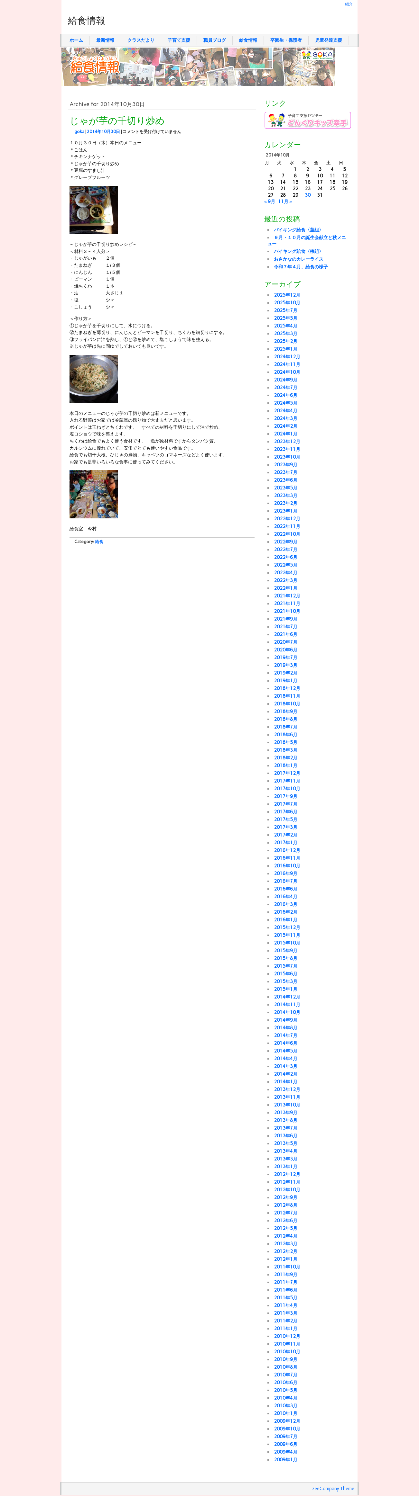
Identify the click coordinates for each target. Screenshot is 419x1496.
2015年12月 (287, 927)
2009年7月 (285, 1436)
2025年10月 (287, 303)
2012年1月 (285, 1259)
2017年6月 (285, 812)
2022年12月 (287, 519)
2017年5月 (285, 819)
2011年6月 (285, 1290)
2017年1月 (285, 843)
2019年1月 (285, 681)
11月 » (285, 201)
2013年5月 (285, 1143)
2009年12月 (287, 1421)
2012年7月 (285, 1213)
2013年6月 (285, 1136)
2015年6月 (285, 974)
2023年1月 (285, 511)
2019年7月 (285, 657)
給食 (99, 541)
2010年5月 (285, 1390)
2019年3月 (285, 665)
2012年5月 (285, 1228)
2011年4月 (285, 1305)
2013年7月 (285, 1128)
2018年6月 (285, 735)
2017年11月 (287, 781)
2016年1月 (285, 920)
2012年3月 (285, 1244)
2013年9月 (285, 1112)
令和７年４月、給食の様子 (301, 267)
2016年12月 (287, 850)
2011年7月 (285, 1282)
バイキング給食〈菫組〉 (298, 230)
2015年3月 (285, 981)
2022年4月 (285, 573)
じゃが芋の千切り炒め (117, 121)
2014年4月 (285, 1059)
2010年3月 (285, 1406)
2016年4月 (285, 897)
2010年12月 (287, 1336)
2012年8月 (285, 1205)
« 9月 (269, 201)
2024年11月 (287, 364)
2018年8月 (285, 719)
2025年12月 (287, 295)
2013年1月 (285, 1166)
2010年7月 (285, 1375)
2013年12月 (287, 1089)
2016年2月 (285, 912)
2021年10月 (287, 611)
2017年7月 (285, 804)
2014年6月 (285, 1043)
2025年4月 (285, 326)
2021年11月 (287, 603)
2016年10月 (287, 866)
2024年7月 (285, 387)
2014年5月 (285, 1051)
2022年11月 (287, 526)
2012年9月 (285, 1197)
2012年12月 (287, 1174)
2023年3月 (285, 495)
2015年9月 (285, 951)
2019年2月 (285, 673)
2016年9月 (285, 873)
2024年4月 (285, 411)
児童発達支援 (328, 40)
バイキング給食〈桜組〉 (298, 251)
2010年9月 (285, 1359)
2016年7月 (285, 881)
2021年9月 (285, 619)
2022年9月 (285, 542)
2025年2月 (285, 341)
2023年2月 (285, 503)
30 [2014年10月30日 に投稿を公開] (308, 195)
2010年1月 (285, 1413)
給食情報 (248, 40)
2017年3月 (285, 827)
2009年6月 (285, 1444)
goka (79, 131)
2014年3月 (285, 1066)
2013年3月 (285, 1159)
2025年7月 (285, 310)
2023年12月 (287, 441)
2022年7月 (285, 549)
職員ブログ (214, 40)
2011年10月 (287, 1267)
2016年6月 (285, 889)
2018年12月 (287, 688)
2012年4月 (285, 1236)
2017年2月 (285, 835)
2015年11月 (287, 935)
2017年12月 (287, 773)
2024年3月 (285, 418)
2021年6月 (285, 634)
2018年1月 (285, 765)
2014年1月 (285, 1082)
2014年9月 (285, 1020)
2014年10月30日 (103, 131)
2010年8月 (285, 1367)
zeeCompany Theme (333, 1489)
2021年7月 (285, 627)
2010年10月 (287, 1352)
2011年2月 (285, 1321)
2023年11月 (287, 449)
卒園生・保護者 (286, 40)
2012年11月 (287, 1182)
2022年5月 (285, 565)
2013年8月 (285, 1120)
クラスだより (140, 40)
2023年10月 (287, 457)
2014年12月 (287, 997)
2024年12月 (287, 357)
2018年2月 (285, 758)
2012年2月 (285, 1251)
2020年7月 (285, 642)
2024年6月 (285, 395)
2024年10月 (287, 372)
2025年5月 (285, 318)
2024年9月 (285, 380)
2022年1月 (285, 588)
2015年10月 (287, 943)
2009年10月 (287, 1429)
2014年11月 (287, 1005)
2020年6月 (285, 650)
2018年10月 (287, 704)
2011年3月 (285, 1313)
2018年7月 (285, 727)
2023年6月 (285, 480)
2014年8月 (285, 1028)
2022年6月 (285, 557)
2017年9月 (285, 796)
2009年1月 (285, 1460)
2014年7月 (285, 1035)
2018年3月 (285, 750)
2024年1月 (285, 434)
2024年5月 (285, 403)
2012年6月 (285, 1220)
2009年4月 (285, 1452)
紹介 (349, 4)
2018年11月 (287, 696)
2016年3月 (285, 904)
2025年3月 (285, 333)
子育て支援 (179, 40)
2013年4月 (285, 1151)
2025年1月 (285, 349)
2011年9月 (285, 1274)
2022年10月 (287, 534)
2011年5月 (285, 1298)
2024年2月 (285, 426)
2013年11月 (287, 1097)
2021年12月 (287, 596)
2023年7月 (285, 472)
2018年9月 (285, 711)
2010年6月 (285, 1382)
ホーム (76, 40)
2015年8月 (285, 958)
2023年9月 (285, 465)
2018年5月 (285, 742)
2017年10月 (287, 789)
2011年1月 (285, 1328)
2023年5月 (285, 488)
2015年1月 (285, 989)
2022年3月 (285, 580)
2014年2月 (285, 1074)
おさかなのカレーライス (298, 259)
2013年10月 (287, 1105)
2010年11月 (287, 1344)
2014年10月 (287, 1012)
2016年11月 (287, 858)
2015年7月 (285, 966)
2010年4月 (285, 1398)
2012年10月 (287, 1190)
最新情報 (105, 40)
